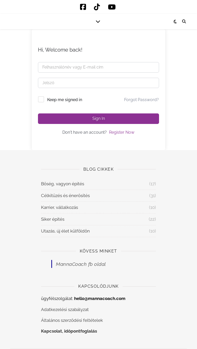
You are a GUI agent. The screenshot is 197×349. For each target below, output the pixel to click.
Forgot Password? (141, 99)
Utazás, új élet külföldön (65, 231)
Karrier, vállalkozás (59, 207)
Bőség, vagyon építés (62, 183)
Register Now (121, 132)
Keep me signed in (64, 99)
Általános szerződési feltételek (72, 320)
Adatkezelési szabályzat (65, 309)
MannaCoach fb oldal (81, 264)
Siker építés (52, 219)
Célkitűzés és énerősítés (65, 195)
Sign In (98, 118)
